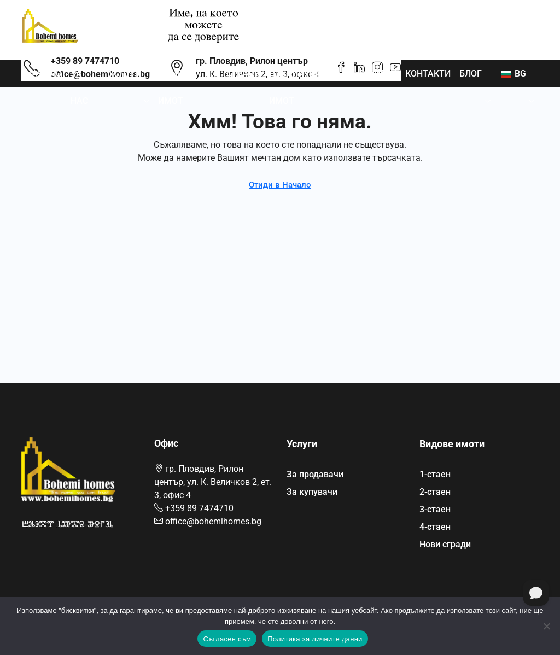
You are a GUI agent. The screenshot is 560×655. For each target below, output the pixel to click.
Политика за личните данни (314, 639)
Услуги (125, 73)
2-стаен (435, 492)
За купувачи (312, 492)
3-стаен (435, 509)
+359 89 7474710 (199, 508)
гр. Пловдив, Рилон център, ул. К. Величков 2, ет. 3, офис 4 (213, 482)
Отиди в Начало (280, 185)
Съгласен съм (227, 639)
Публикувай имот (297, 87)
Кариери (376, 73)
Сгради (243, 73)
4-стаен (435, 527)
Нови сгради (445, 544)
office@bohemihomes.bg (213, 521)
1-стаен (435, 474)
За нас (79, 87)
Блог (470, 73)
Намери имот (176, 87)
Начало (44, 73)
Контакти (428, 73)
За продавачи (315, 474)
